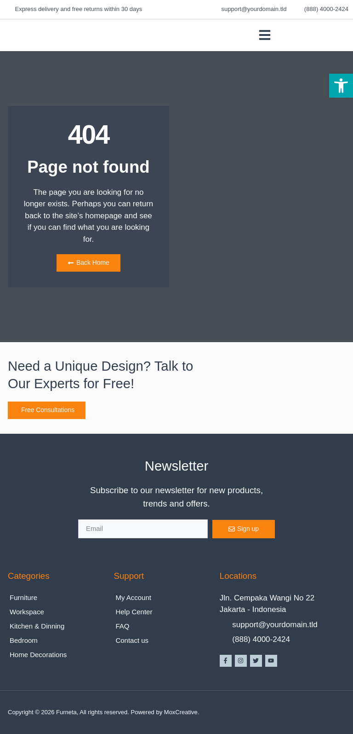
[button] (341, 86)
